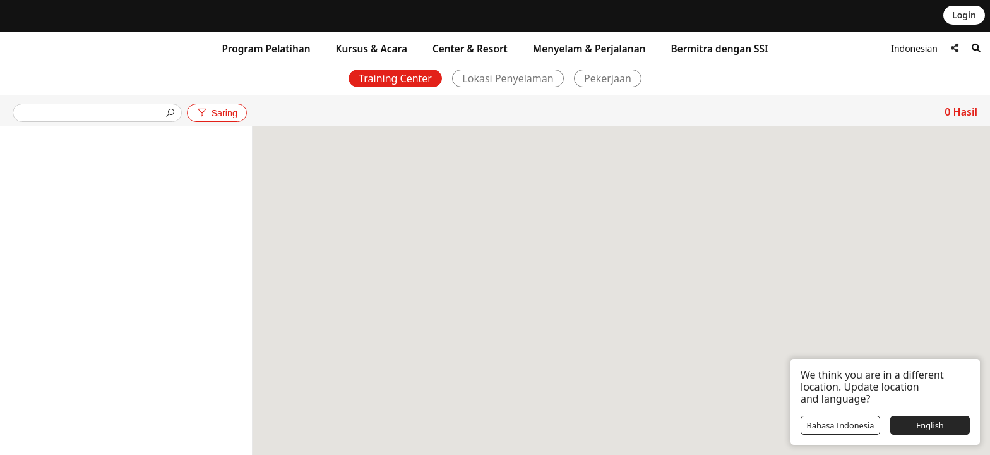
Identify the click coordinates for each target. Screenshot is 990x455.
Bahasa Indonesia (840, 425)
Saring (216, 113)
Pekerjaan (608, 78)
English (930, 425)
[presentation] (92, 114)
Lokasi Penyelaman (508, 78)
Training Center (395, 78)
